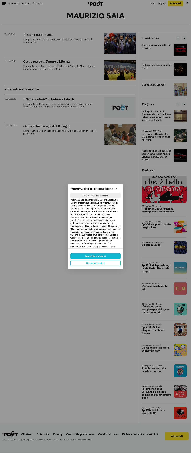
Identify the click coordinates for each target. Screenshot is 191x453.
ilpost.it (98, 243)
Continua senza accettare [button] (95, 195)
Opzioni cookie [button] (95, 263)
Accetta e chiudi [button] (95, 256)
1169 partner (81, 240)
